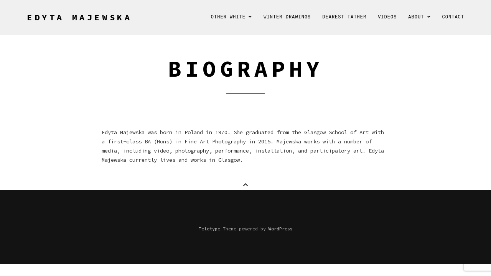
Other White (231, 17)
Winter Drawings (287, 17)
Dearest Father (344, 17)
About (419, 17)
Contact (453, 17)
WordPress (281, 229)
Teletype (209, 229)
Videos (387, 17)
